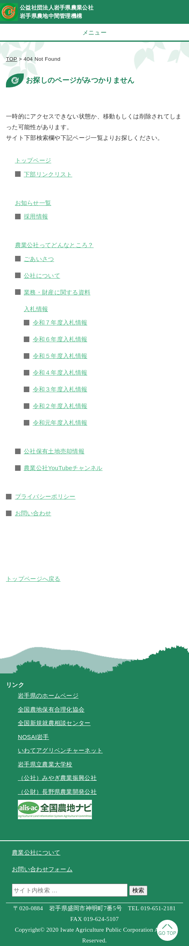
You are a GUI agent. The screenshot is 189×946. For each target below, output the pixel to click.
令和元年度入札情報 (60, 422)
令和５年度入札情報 (60, 355)
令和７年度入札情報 (60, 322)
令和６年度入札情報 (60, 339)
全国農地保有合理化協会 (51, 709)
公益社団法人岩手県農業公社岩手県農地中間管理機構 (57, 11)
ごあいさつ (39, 258)
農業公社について (36, 852)
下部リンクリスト (48, 174)
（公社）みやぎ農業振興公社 (57, 777)
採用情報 (36, 216)
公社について (42, 275)
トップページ (33, 160)
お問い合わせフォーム (42, 869)
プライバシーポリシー (45, 496)
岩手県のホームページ (48, 695)
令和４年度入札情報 (60, 372)
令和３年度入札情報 (60, 389)
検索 (138, 890)
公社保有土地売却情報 (54, 451)
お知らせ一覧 (33, 202)
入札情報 (36, 309)
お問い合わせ (33, 513)
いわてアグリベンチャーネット (60, 750)
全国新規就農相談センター (54, 723)
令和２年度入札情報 (60, 405)
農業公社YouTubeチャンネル (63, 467)
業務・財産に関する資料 (57, 292)
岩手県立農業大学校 (45, 764)
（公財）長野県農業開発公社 (57, 791)
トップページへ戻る (33, 578)
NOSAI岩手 (33, 736)
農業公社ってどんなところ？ (54, 245)
